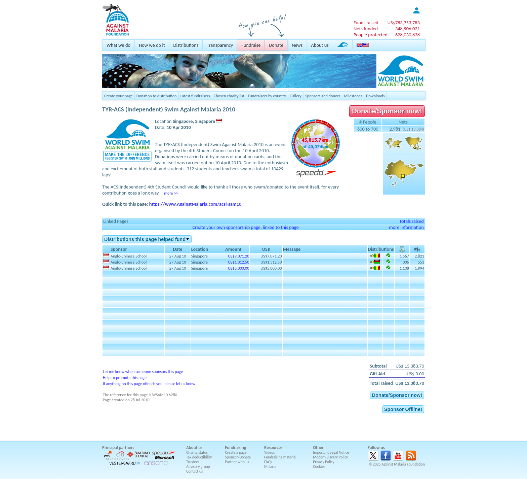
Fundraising (235, 447)
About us (319, 45)
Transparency (220, 45)
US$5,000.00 (238, 268)
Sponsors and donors (322, 95)
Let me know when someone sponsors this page (143, 371)
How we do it (152, 45)
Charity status (197, 452)
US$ (404, 23)
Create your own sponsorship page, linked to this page (245, 227)
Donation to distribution (156, 95)
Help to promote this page (125, 377)
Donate (276, 45)
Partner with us (237, 461)
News (297, 45)
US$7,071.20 (238, 256)
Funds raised (366, 23)
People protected (371, 35)
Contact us (194, 471)
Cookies (319, 466)
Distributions (186, 45)
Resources (273, 447)
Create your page (118, 95)
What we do (118, 45)
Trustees (192, 461)
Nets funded (366, 29)
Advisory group (198, 466)
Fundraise (250, 45)
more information (406, 227)
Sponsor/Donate (238, 457)
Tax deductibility (199, 457)
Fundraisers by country (267, 95)
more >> (171, 193)
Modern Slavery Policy (330, 457)
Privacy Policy (323, 461)
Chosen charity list (229, 95)
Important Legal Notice (331, 452)
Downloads (375, 95)
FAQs (268, 461)
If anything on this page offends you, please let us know (149, 383)
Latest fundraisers (195, 95)
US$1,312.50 (238, 262)
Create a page (236, 452)
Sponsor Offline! (403, 409)
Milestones (353, 95)
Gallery (295, 95)
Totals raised (411, 221)
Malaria (270, 466)
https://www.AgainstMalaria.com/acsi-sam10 (195, 204)
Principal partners (118, 447)
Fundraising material (280, 457)
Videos (269, 452)
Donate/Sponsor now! (387, 111)
